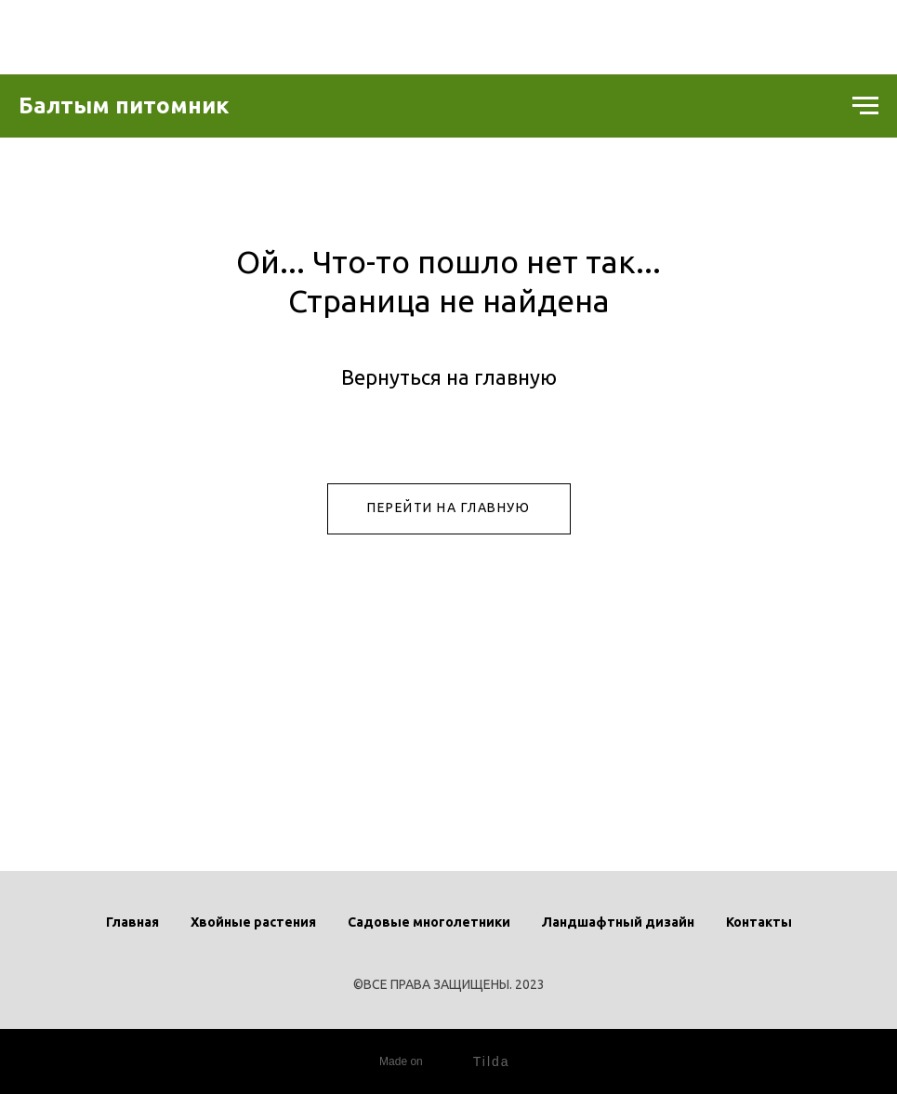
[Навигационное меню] (865, 106)
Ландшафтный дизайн (618, 922)
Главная (132, 922)
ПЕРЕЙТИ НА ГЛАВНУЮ (448, 507)
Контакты (759, 922)
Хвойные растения (253, 922)
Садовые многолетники (429, 922)
